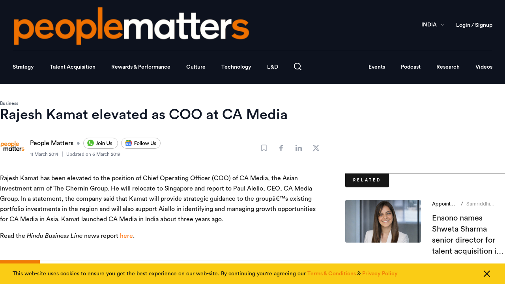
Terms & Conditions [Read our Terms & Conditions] (331, 274)
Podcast (411, 67)
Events (376, 67)
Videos (483, 67)
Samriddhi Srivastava (478, 207)
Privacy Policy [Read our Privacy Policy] (380, 274)
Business (9, 103)
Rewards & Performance (140, 67)
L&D (272, 67)
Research (448, 67)
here (126, 236)
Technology (236, 67)
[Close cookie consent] (486, 273)
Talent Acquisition (72, 67)
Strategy (23, 67)
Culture (196, 67)
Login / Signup (474, 25)
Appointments (448, 204)
